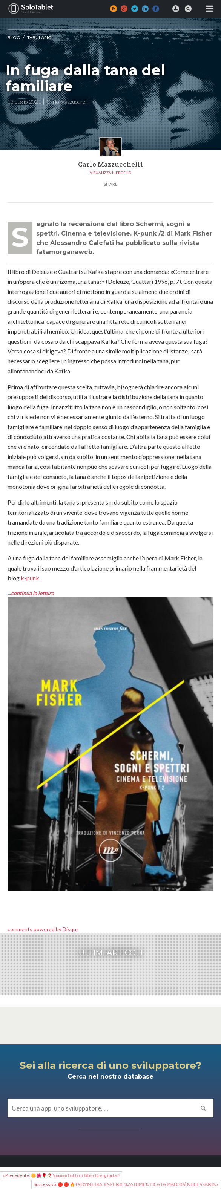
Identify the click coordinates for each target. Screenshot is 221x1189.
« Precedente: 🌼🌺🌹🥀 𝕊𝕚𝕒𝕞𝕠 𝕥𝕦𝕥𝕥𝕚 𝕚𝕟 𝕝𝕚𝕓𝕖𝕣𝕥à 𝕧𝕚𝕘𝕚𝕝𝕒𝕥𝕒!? (61, 1175)
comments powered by (43, 929)
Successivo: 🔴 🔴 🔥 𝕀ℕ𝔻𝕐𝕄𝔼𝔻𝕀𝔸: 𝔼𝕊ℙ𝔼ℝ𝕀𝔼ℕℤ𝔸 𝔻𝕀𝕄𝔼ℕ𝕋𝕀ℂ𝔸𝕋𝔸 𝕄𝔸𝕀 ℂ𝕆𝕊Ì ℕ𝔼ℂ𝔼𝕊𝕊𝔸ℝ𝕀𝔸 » (126, 1184)
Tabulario (39, 37)
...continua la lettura (31, 593)
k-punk (30, 577)
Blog (14, 37)
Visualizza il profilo (110, 172)
